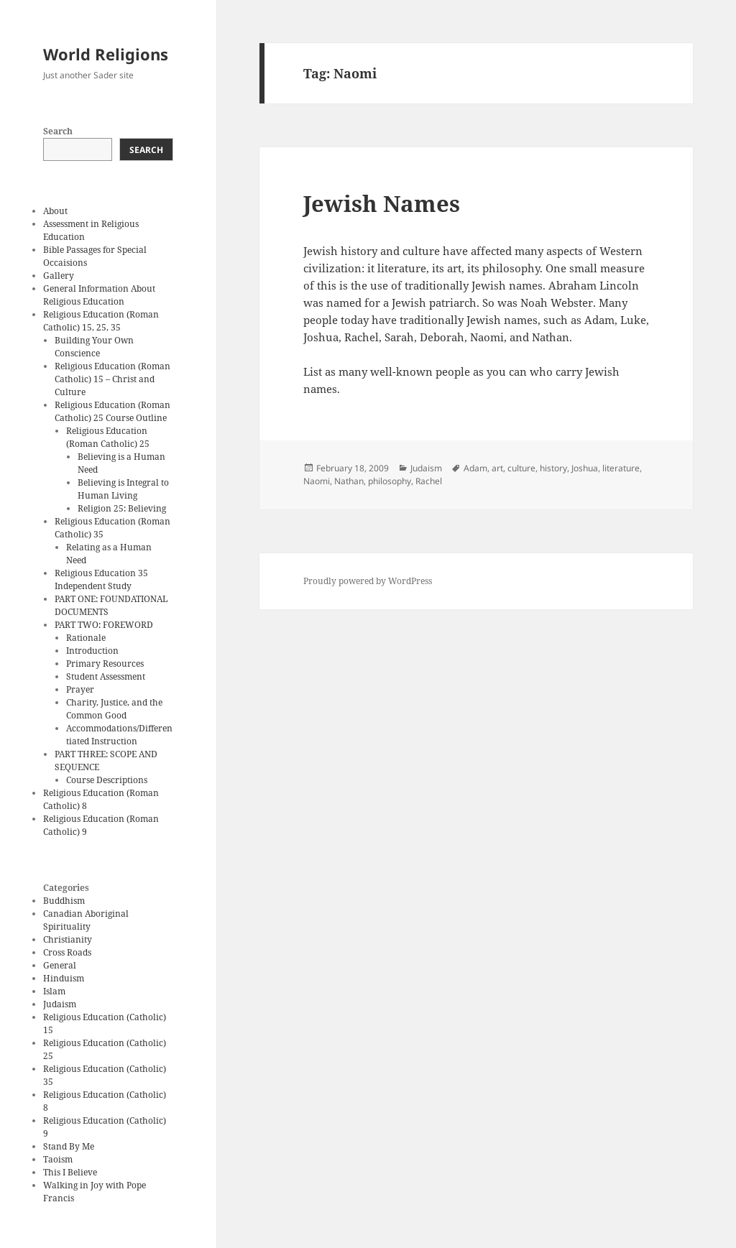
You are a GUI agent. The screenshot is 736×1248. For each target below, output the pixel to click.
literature (621, 468)
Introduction (92, 650)
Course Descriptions (106, 780)
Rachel (428, 481)
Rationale (86, 638)
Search (58, 131)
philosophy (389, 481)
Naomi (316, 481)
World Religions (105, 54)
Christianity (67, 939)
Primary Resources (105, 663)
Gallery (58, 275)
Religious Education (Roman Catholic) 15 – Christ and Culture (112, 379)
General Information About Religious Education (99, 295)
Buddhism (64, 901)
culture (521, 468)
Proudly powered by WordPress (367, 581)
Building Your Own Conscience (94, 346)
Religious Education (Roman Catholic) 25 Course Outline (112, 411)
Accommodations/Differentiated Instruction (119, 734)
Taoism (58, 1159)
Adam (475, 468)
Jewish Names (381, 203)
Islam (54, 991)
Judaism (59, 1004)
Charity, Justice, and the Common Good (114, 708)
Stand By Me (68, 1146)
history (553, 468)
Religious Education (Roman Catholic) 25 (108, 437)
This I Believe (70, 1172)
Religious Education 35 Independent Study (101, 579)
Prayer (80, 689)
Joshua (584, 468)
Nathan (349, 481)
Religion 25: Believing (122, 508)
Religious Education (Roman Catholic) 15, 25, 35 (101, 320)
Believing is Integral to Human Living (123, 488)
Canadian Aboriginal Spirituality (86, 920)
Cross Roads (67, 952)
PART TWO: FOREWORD (104, 625)
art (497, 468)
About (55, 211)
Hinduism (63, 978)
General (59, 965)
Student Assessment (105, 676)
